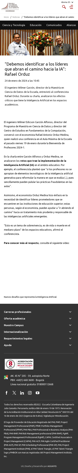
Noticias (16, 17)
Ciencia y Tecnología (13, 25)
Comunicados (54, 25)
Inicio (6, 17)
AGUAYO (52, 466)
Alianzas (71, 25)
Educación (36, 25)
